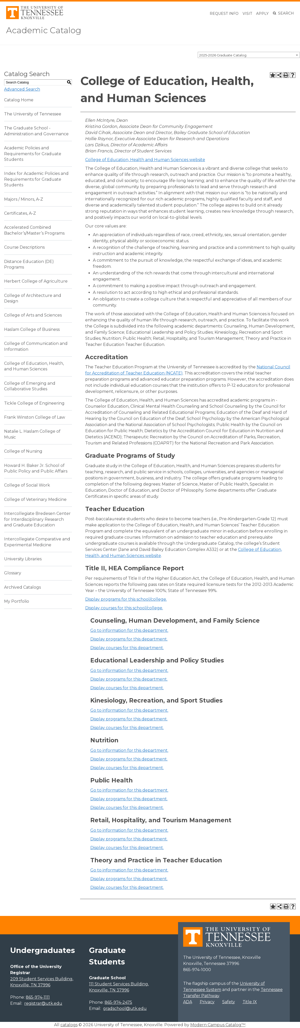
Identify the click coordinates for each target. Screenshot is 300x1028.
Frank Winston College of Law (34, 417)
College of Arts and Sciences (33, 315)
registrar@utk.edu (43, 1003)
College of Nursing (23, 451)
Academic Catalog (43, 30)
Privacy (207, 1001)
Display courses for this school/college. (124, 608)
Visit (247, 13)
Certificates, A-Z (20, 213)
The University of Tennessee (32, 114)
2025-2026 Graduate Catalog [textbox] (222, 55)
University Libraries (23, 559)
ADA (187, 1001)
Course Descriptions (24, 247)
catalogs (69, 1024)
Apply (262, 13)
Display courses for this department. (127, 647)
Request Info (224, 13)
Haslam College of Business (32, 329)
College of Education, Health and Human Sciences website (145, 159)
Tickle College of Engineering (34, 403)
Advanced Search (22, 89)
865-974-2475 (118, 1002)
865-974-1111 (38, 997)
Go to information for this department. (129, 630)
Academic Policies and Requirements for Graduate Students (32, 154)
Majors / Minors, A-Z (23, 199)
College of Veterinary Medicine (35, 499)
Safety (228, 1001)
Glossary (12, 573)
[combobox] (249, 55)
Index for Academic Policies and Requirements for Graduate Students (36, 179)
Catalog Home (18, 100)
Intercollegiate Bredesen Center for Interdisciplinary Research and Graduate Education (37, 519)
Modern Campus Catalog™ (217, 1024)
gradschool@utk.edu (125, 1008)
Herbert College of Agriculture (36, 281)
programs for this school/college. (126, 599)
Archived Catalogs (22, 587)
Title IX (250, 1001)
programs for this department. (129, 639)
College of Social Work (27, 485)
